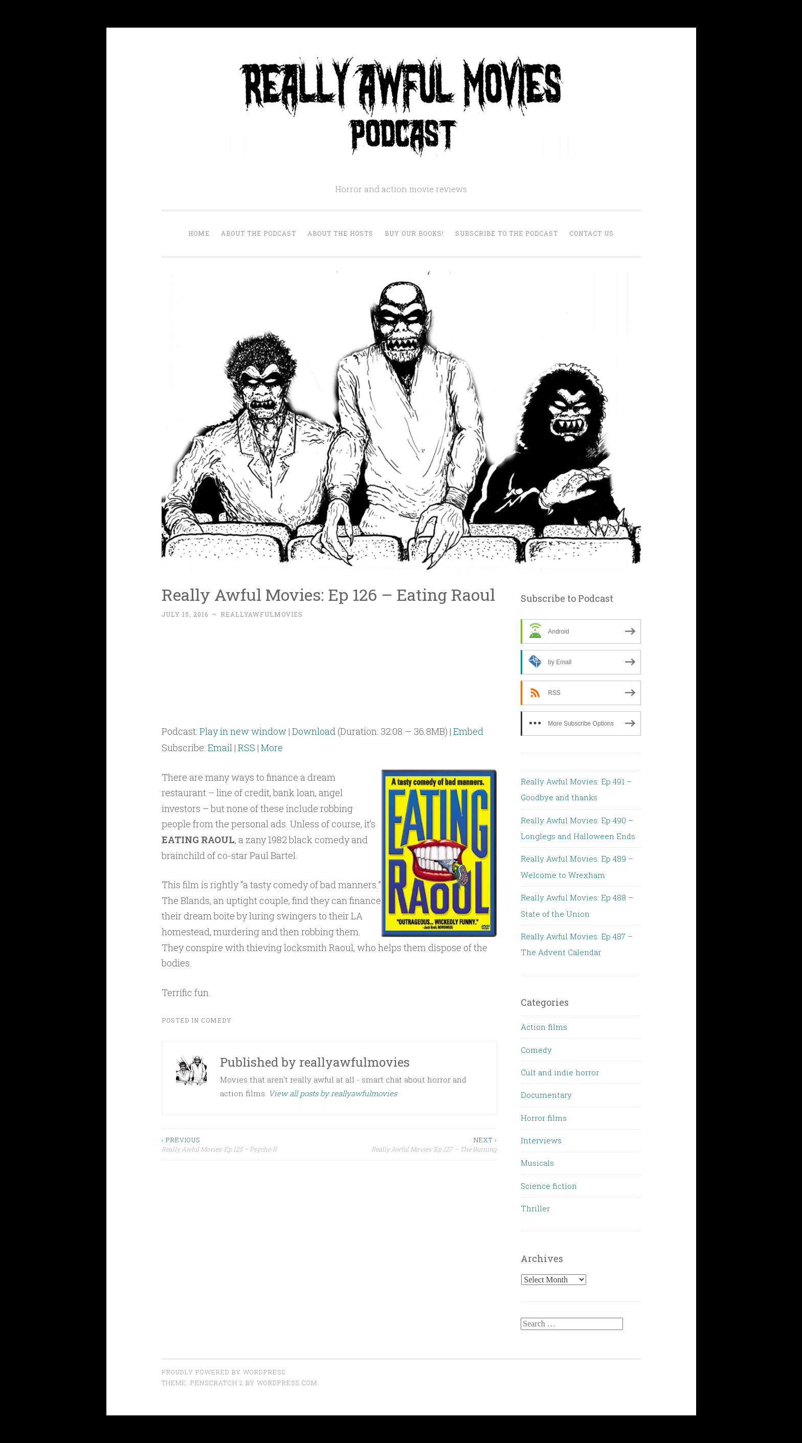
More (272, 747)
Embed (468, 731)
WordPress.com (287, 1383)
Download (314, 731)
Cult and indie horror (560, 1072)
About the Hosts (340, 233)
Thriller (535, 1208)
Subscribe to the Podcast (506, 233)
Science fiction (549, 1186)
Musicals (537, 1163)
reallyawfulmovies (261, 614)
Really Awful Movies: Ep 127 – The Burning (413, 1144)
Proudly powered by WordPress (223, 1372)
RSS (246, 747)
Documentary (546, 1095)
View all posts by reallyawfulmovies (333, 1093)
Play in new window (242, 731)
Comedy (216, 1020)
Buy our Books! (414, 233)
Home (199, 233)
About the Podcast (258, 233)
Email (220, 747)
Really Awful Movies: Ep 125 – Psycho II (245, 1144)
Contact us (591, 233)
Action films (544, 1027)
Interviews (541, 1140)
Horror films (544, 1118)
